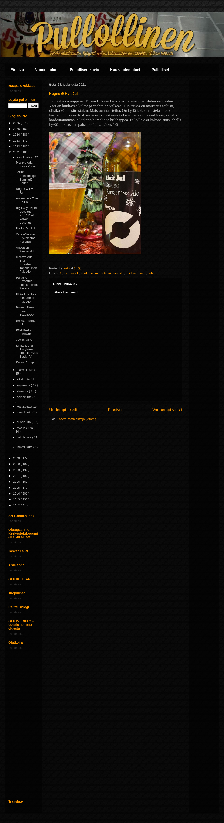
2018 (17, 470)
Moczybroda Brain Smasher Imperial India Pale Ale (26, 264)
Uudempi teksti (63, 409)
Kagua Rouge (25, 362)
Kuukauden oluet (125, 70)
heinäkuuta (24, 397)
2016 (17, 481)
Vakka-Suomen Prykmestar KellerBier (26, 237)
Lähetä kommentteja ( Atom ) (76, 419)
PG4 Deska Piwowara (24, 332)
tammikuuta (25, 447)
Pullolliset (160, 70)
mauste (118, 273)
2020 (17, 458)
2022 (17, 146)
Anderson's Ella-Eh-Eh (27, 200)
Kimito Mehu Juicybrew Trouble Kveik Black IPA (27, 351)
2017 (17, 476)
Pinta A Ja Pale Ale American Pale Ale (26, 298)
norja (142, 273)
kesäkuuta (24, 406)
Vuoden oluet (47, 70)
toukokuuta (24, 412)
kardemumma (90, 273)
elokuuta (23, 391)
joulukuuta (24, 157)
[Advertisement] (23, 724)
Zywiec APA (24, 339)
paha (151, 273)
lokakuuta (24, 379)
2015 (17, 487)
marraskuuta (25, 370)
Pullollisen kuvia (84, 70)
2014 (17, 493)
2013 (17, 499)
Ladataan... (16, 91)
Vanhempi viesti (167, 409)
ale (66, 273)
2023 (17, 140)
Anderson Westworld (24, 249)
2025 (17, 128)
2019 (17, 464)
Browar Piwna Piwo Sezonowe (25, 311)
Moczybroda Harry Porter (26, 164)
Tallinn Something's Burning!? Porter (26, 177)
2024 (17, 134)
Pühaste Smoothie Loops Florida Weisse (27, 283)
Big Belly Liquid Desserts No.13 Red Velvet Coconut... (26, 215)
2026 (17, 123)
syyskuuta (24, 385)
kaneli (75, 273)
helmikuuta (24, 437)
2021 (17, 152)
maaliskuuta (25, 428)
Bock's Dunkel (25, 228)
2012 (17, 505)
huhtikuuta (24, 422)
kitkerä (107, 273)
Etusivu (17, 70)
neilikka (131, 273)
